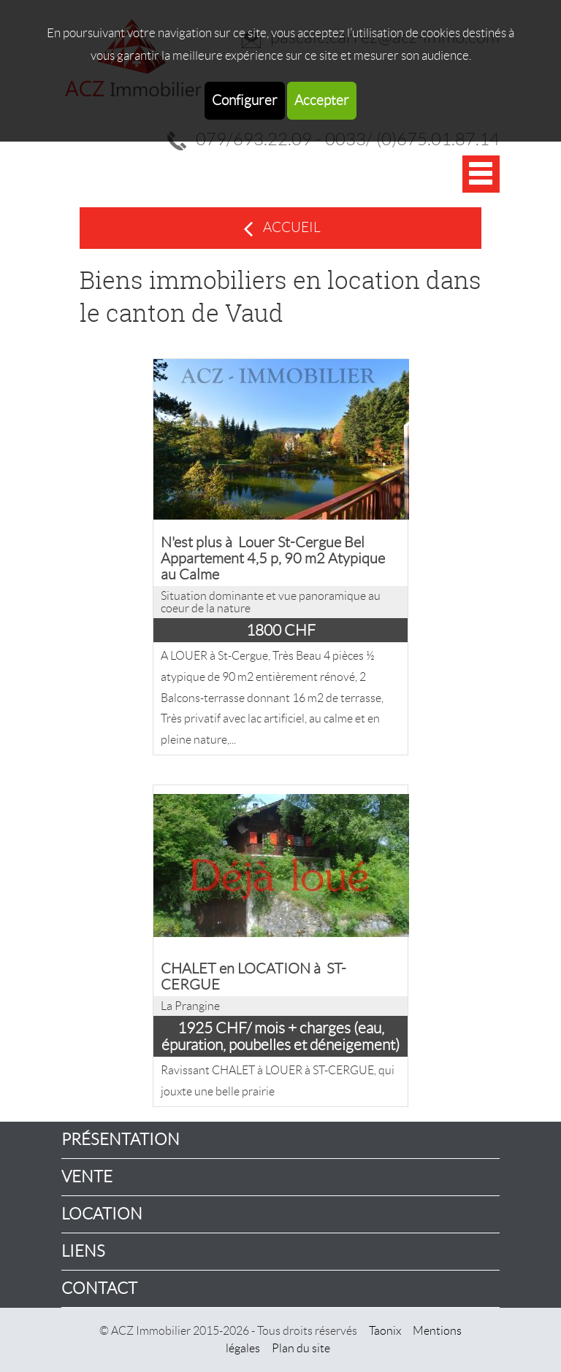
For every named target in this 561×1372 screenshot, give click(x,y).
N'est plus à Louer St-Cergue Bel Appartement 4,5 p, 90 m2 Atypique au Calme (273, 558)
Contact (99, 1288)
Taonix (385, 1331)
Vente (86, 1177)
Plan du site (301, 1348)
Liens (83, 1251)
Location (101, 1214)
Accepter (321, 100)
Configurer (245, 100)
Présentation (120, 1139)
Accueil (292, 227)
